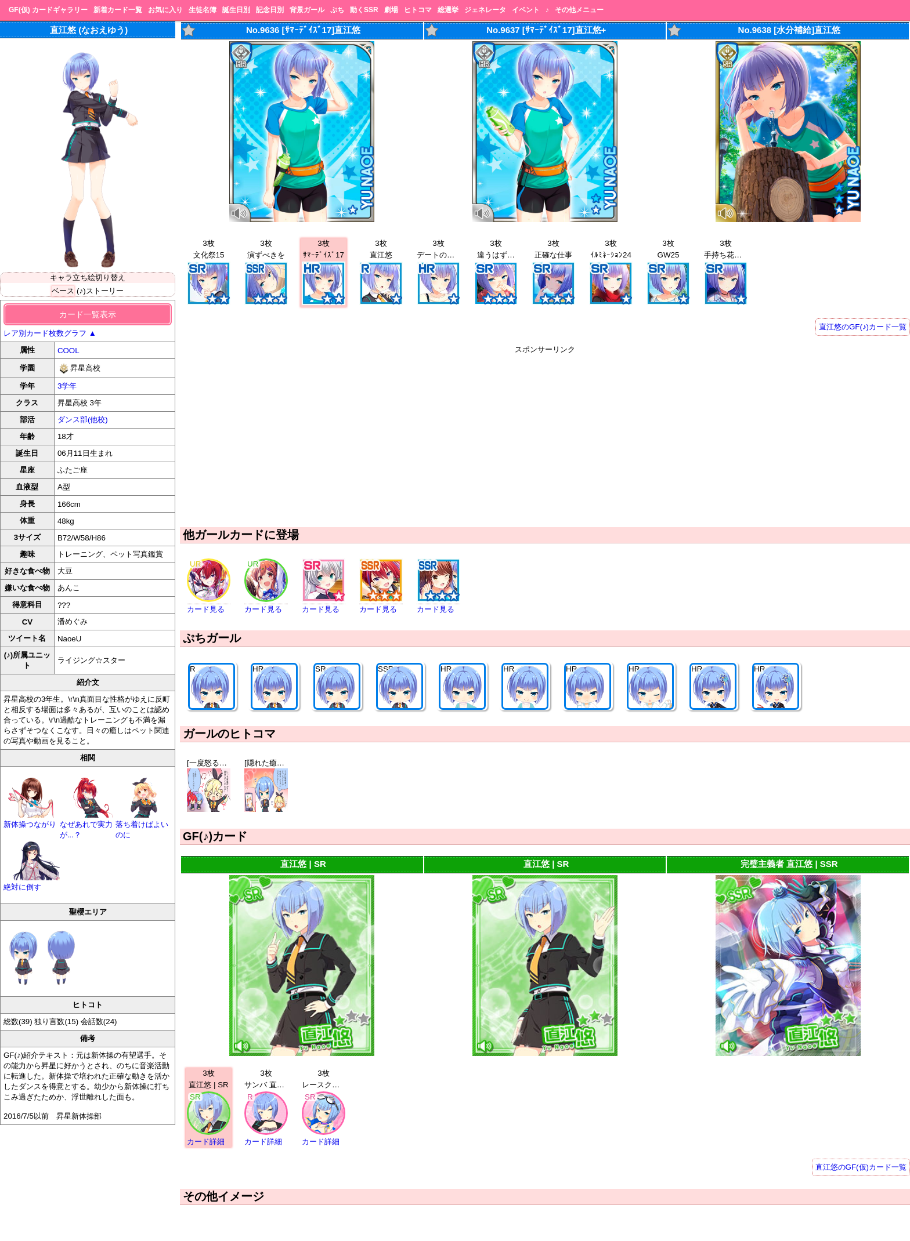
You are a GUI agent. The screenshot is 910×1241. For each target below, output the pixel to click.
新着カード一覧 (117, 10)
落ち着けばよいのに (143, 825)
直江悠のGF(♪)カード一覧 (863, 326)
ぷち (337, 10)
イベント (526, 10)
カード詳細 (206, 1141)
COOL (68, 350)
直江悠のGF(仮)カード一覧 (861, 1167)
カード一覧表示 (87, 314)
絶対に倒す (31, 882)
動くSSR (364, 10)
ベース (63, 290)
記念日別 (270, 10)
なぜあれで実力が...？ (88, 825)
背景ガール (307, 10)
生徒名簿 (202, 10)
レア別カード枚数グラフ (49, 333)
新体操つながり (31, 820)
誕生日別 (236, 10)
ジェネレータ (485, 10)
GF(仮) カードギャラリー (48, 10)
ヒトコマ (418, 10)
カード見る (206, 609)
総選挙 (448, 10)
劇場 (391, 10)
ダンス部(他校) (82, 419)
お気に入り (165, 10)
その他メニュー (579, 10)
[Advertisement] (545, 436)
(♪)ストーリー (100, 290)
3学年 (67, 386)
